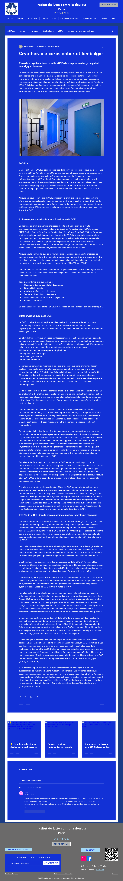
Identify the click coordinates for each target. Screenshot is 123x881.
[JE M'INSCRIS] (51, 863)
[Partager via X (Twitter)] (26, 697)
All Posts (11, 31)
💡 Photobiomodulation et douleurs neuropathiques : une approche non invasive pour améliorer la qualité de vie (23, 745)
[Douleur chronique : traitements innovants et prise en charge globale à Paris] (61, 731)
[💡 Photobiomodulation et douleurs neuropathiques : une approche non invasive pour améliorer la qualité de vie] (24, 731)
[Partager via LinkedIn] (31, 697)
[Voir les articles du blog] (18, 849)
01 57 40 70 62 (61, 13)
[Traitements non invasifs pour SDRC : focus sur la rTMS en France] (99, 731)
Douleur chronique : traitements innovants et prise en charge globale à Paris (60, 745)
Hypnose (34, 31)
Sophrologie (48, 31)
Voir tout (113, 717)
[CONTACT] (90, 850)
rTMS (60, 31)
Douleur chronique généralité (81, 31)
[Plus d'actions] (102, 46)
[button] (113, 31)
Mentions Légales (78, 878)
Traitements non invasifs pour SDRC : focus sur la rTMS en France (96, 745)
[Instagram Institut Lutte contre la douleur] (83, 858)
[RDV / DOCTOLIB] (109, 5)
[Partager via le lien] (37, 697)
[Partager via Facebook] (20, 697)
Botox (22, 31)
